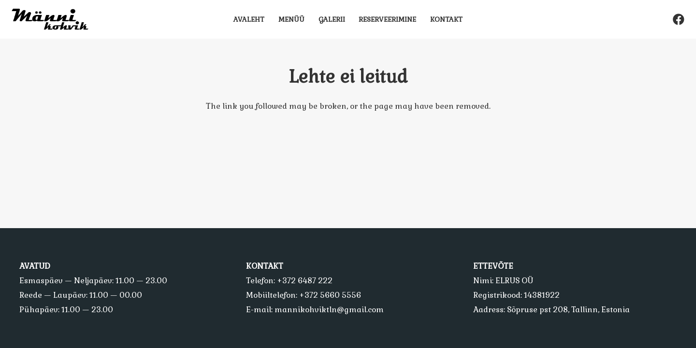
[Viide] (54, 19)
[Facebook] (678, 19)
